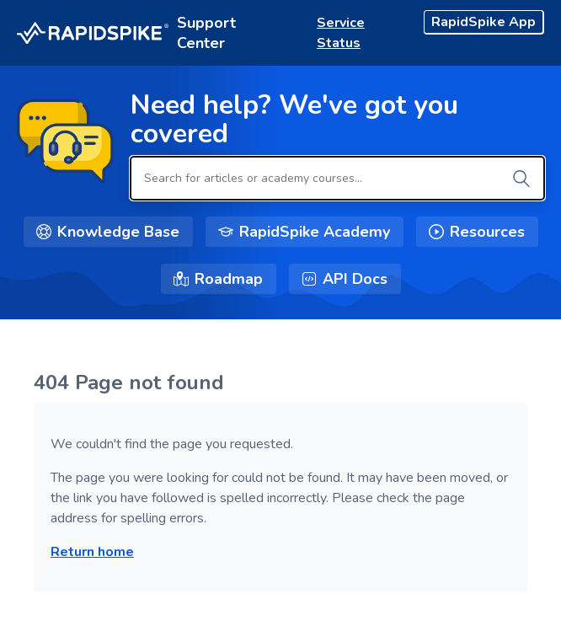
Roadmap (229, 279)
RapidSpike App (483, 22)
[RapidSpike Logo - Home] (92, 33)
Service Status (341, 32)
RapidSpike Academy (314, 232)
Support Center (206, 33)
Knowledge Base (118, 232)
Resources (487, 232)
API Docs (355, 279)
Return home (92, 552)
